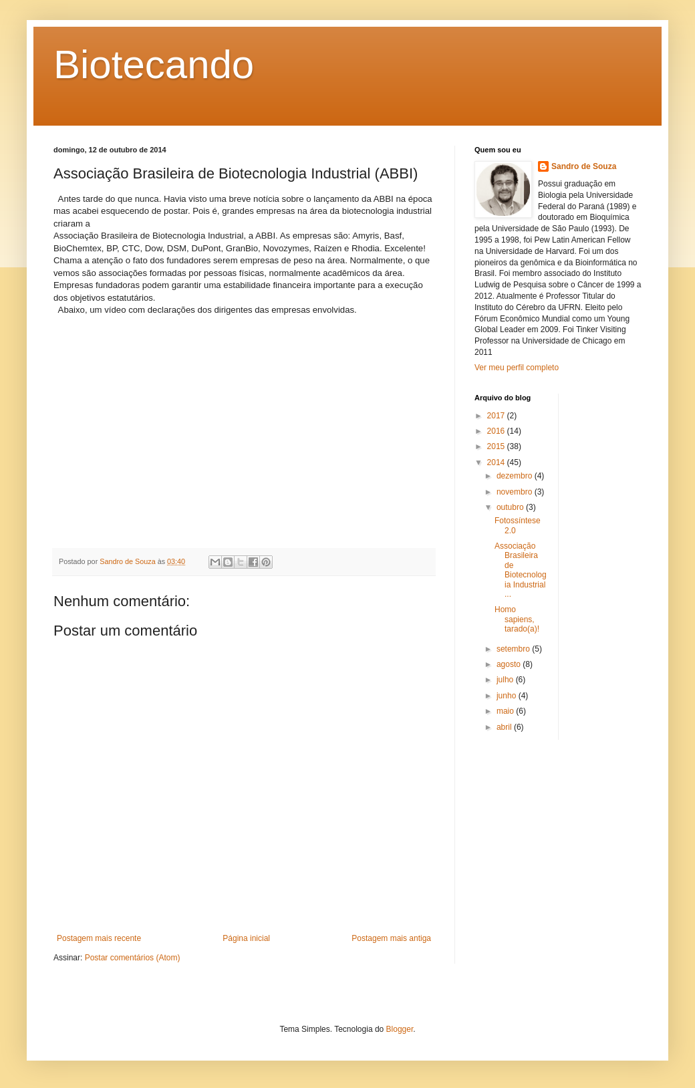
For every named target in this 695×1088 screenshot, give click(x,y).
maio (506, 711)
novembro (516, 492)
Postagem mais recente (99, 938)
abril (505, 727)
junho (508, 695)
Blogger (400, 1029)
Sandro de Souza (583, 166)
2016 (497, 431)
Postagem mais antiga (391, 938)
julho (506, 679)
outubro (511, 507)
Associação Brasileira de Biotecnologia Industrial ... (521, 570)
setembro (514, 649)
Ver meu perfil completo (516, 367)
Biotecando (153, 64)
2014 (497, 462)
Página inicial (246, 938)
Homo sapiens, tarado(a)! (517, 619)
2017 (497, 415)
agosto (510, 664)
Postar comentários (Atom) (132, 957)
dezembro (516, 476)
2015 (497, 446)
